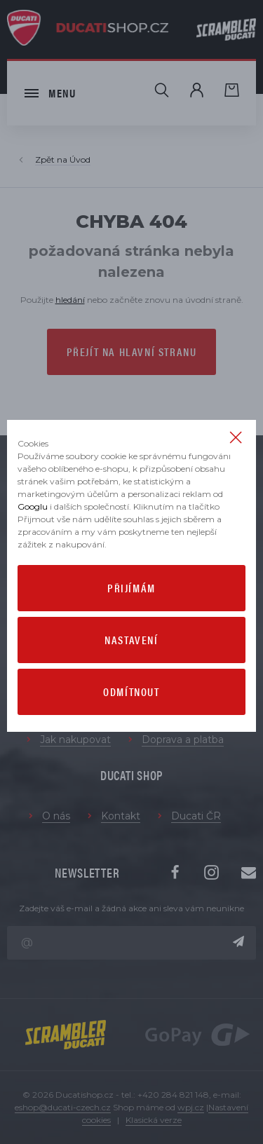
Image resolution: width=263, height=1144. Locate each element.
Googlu (33, 506)
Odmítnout (131, 691)
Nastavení (131, 640)
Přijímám (131, 588)
